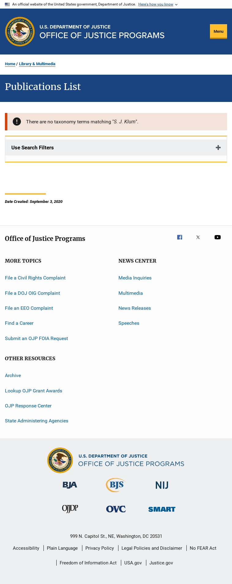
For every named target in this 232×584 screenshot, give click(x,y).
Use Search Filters (32, 147)
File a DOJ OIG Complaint (32, 293)
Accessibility (26, 548)
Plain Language (62, 548)
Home (10, 64)
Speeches (128, 323)
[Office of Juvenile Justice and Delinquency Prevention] (70, 514)
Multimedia (130, 293)
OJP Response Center (28, 406)
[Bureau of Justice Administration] (70, 489)
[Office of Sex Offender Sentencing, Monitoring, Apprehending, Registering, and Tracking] (161, 513)
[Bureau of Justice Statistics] (116, 493)
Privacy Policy (99, 548)
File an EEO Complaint (29, 308)
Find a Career (19, 323)
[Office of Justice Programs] (20, 32)
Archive (13, 375)
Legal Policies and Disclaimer (152, 548)
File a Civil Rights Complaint (35, 278)
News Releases (134, 308)
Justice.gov (161, 563)
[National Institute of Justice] (162, 490)
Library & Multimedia (37, 64)
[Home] (102, 31)
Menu (218, 31)
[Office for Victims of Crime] (116, 513)
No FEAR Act (203, 548)
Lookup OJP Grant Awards (33, 390)
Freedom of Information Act (88, 563)
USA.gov (133, 563)
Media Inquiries (135, 278)
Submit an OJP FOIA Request (36, 338)
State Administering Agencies (36, 421)
